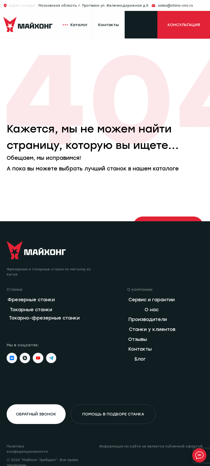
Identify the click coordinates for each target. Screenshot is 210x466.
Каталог (79, 24)
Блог (140, 359)
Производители (147, 319)
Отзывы (137, 339)
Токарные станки (31, 309)
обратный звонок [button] (36, 414)
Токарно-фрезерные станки (44, 318)
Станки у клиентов (152, 329)
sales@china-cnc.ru (175, 5)
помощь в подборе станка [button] (113, 414)
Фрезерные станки (31, 299)
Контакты (108, 24)
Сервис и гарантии (151, 299)
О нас (152, 309)
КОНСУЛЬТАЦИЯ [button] (184, 24)
